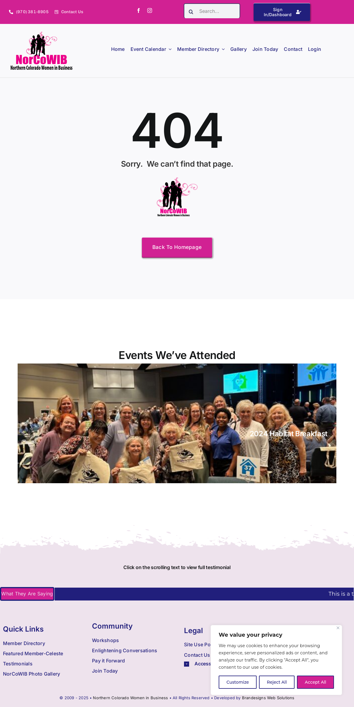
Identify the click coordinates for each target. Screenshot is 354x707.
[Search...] (212, 10)
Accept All (315, 682)
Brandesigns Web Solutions (268, 697)
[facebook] (138, 10)
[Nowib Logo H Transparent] (41, 34)
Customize (237, 682)
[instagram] (149, 10)
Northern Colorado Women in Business (130, 697)
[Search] (191, 11)
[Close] (338, 628)
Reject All (277, 682)
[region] (276, 660)
